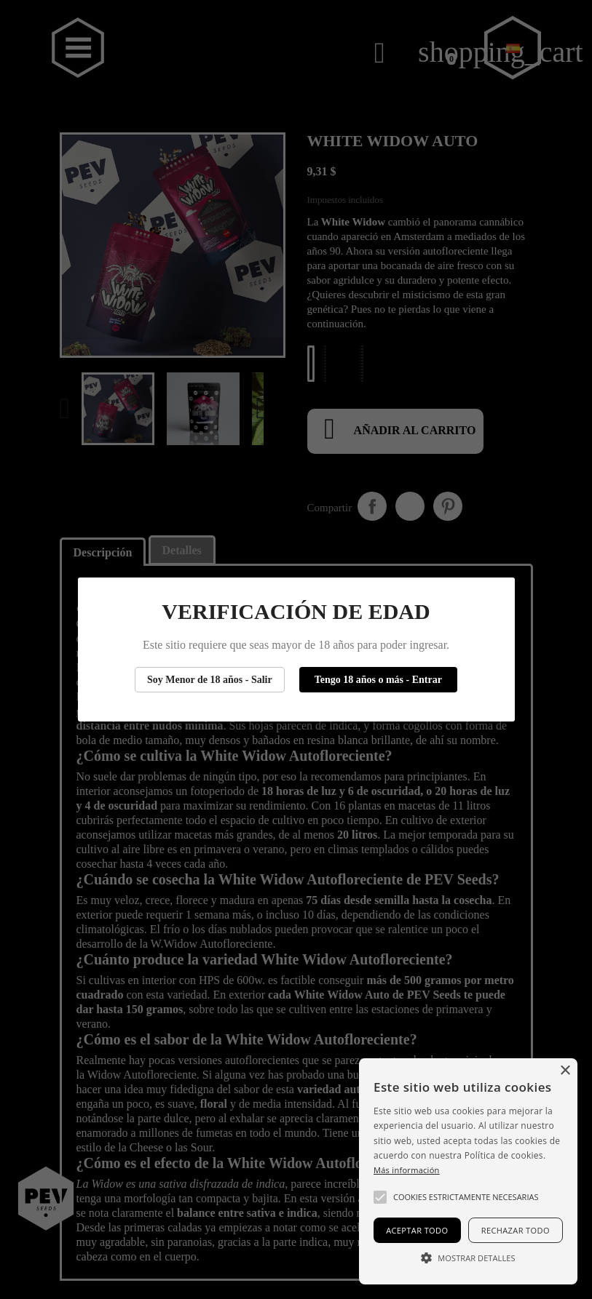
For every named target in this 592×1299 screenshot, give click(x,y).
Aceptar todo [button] (417, 1230)
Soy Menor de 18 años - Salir (209, 679)
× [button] (564, 1071)
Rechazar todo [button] (515, 1230)
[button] (380, 1197)
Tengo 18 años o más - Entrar (378, 679)
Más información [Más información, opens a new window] (407, 1169)
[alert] (468, 1171)
